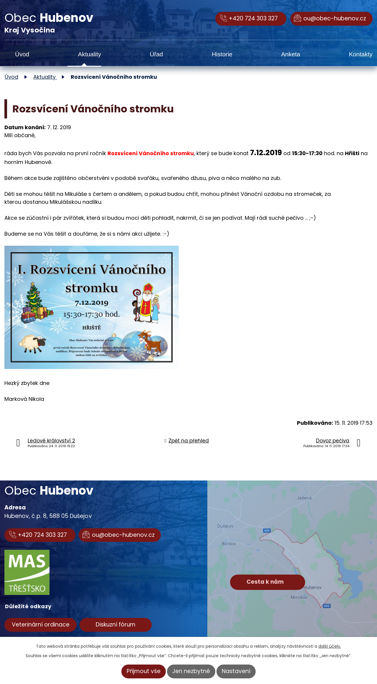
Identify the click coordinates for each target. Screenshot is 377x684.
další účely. (329, 646)
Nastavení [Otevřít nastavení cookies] (236, 671)
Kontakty (361, 54)
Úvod (22, 54)
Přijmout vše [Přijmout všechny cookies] (144, 671)
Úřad (156, 54)
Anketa (290, 54)
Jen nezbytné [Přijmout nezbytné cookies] (191, 671)
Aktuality (89, 54)
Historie (222, 54)
